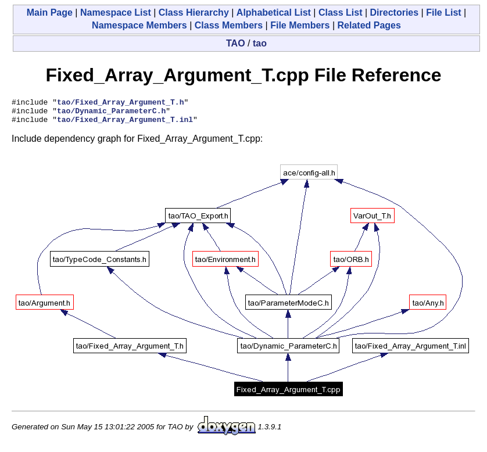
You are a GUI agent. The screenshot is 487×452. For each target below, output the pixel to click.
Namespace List (115, 12)
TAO (235, 43)
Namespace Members (139, 25)
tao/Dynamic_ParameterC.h (111, 114)
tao (260, 43)
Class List (340, 12)
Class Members (229, 25)
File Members (300, 25)
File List (443, 12)
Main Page (50, 12)
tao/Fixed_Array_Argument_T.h (120, 103)
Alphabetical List (274, 12)
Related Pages (369, 25)
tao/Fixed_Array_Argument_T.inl (125, 124)
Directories (394, 12)
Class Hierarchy (194, 12)
